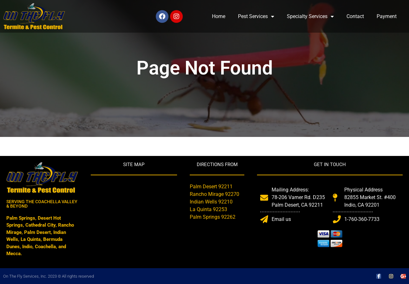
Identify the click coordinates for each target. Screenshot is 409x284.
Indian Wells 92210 (211, 202)
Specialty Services (310, 16)
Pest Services (256, 16)
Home (218, 16)
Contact (355, 16)
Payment (387, 16)
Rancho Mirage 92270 (214, 194)
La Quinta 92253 (208, 209)
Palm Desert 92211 (211, 187)
